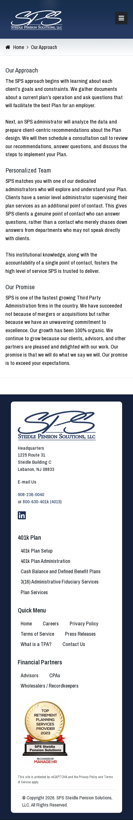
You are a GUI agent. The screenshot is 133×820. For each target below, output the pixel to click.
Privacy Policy (88, 777)
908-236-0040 (31, 494)
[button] (121, 18)
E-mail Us (27, 482)
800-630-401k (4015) (42, 501)
